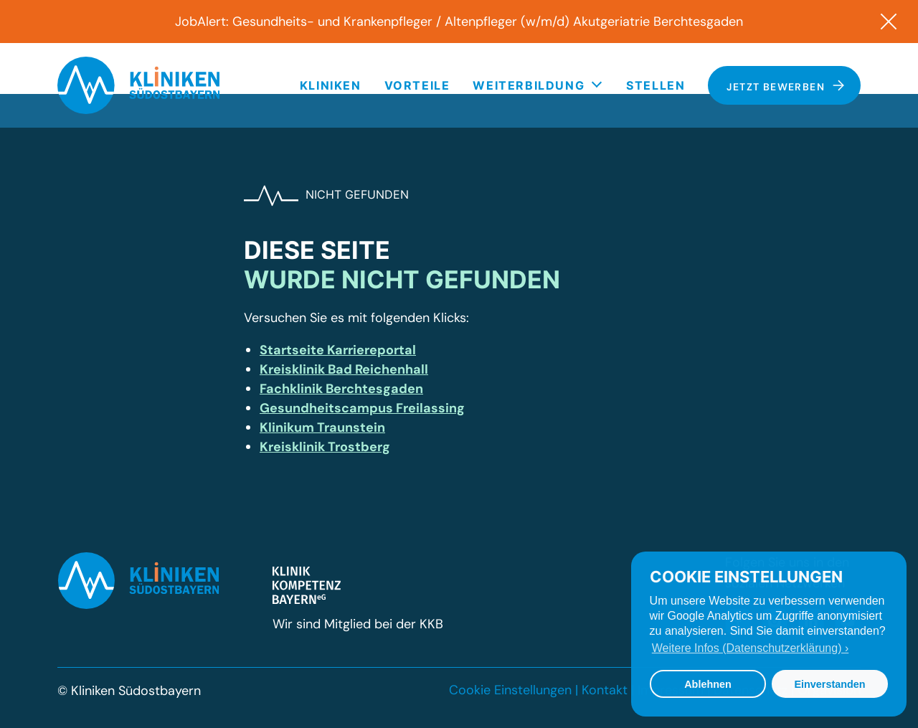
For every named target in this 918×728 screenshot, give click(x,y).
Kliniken (330, 85)
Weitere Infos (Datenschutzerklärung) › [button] (750, 648)
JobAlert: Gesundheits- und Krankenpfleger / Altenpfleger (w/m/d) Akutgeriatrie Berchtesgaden (459, 21)
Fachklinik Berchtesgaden (341, 388)
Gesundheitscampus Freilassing (362, 408)
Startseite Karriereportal (338, 350)
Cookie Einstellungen (510, 690)
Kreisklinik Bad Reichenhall (344, 369)
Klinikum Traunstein (322, 427)
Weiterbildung (529, 85)
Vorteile (417, 85)
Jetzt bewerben (786, 86)
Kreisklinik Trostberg (325, 446)
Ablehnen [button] (708, 684)
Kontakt (605, 690)
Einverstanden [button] (829, 684)
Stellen (655, 85)
